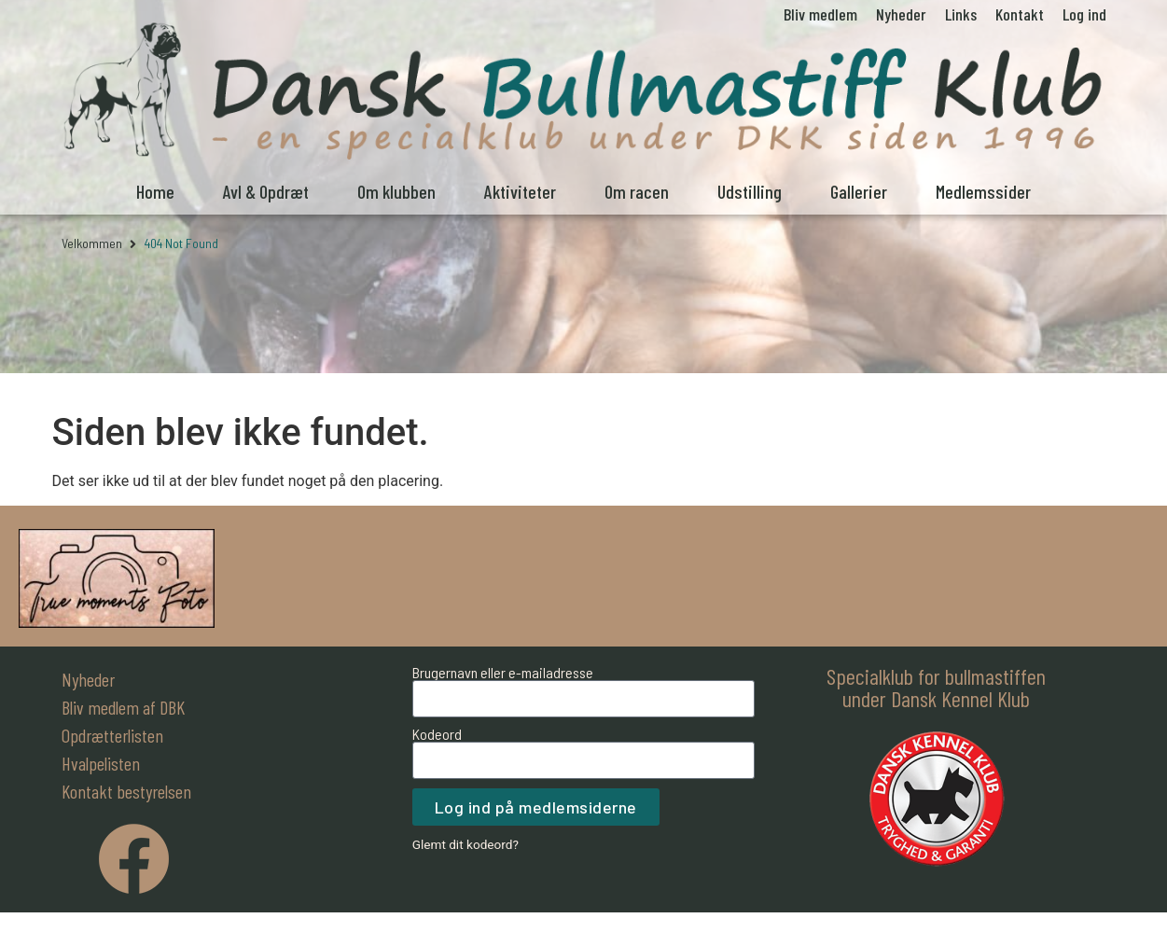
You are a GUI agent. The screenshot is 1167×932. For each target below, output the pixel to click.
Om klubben (396, 191)
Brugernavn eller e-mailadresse (502, 672)
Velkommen (92, 243)
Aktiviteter (520, 191)
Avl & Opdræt (266, 191)
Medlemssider (983, 191)
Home (155, 191)
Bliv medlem (820, 14)
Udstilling (749, 191)
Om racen (636, 191)
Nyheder (901, 14)
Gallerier (858, 191)
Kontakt (1019, 14)
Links (961, 14)
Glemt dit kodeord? (465, 844)
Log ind (1084, 14)
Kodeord (437, 734)
